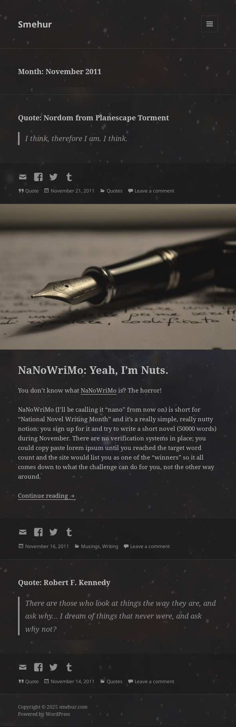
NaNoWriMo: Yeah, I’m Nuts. (93, 370)
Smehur (35, 24)
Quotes (115, 190)
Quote (32, 190)
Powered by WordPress (44, 714)
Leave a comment (154, 190)
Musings (90, 546)
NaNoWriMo (99, 390)
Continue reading (47, 495)
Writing (110, 546)
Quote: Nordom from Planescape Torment (93, 117)
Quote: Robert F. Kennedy (64, 582)
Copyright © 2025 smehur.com (52, 706)
